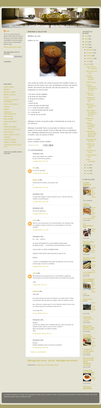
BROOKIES (93, 230)
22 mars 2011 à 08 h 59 (40, 347)
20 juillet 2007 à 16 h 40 (40, 266)
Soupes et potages (10, 139)
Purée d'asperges (90, 160)
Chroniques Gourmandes (87, 335)
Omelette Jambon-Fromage (90, 77)
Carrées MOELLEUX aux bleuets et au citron (91, 87)
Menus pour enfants (10, 121)
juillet (88, 64)
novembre (90, 53)
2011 (87, 36)
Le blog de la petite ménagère (88, 371)
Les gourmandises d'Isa (88, 225)
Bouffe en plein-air (10, 94)
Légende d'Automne (87, 205)
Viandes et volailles (10, 142)
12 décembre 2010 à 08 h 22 (42, 333)
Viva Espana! (87, 365)
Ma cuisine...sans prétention (89, 258)
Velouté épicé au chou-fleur (88, 319)
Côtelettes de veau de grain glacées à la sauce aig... (91, 134)
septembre (90, 58)
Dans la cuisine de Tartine (88, 242)
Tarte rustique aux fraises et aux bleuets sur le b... (91, 113)
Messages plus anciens (67, 360)
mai (88, 168)
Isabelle (35, 291)
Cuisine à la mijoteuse (11, 104)
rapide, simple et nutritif (11, 134)
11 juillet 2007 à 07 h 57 (40, 161)
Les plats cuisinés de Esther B (87, 184)
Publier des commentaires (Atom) (48, 365)
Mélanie (35, 180)
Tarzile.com (87, 317)
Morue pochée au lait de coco (93, 248)
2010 (87, 39)
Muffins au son (91, 82)
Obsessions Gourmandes (87, 387)
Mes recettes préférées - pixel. (89, 327)
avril (88, 170)
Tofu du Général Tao (93, 376)
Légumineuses (8, 116)
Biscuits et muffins (10, 92)
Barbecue (7, 89)
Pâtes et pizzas (9, 132)
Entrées (6, 109)
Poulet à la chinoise (89, 94)
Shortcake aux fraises (91, 151)
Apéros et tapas (9, 87)
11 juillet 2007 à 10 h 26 (40, 187)
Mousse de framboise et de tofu (91, 105)
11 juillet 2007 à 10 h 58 (40, 201)
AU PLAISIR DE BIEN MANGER (88, 280)
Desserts (7, 107)
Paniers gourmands (10, 126)
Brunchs (6, 97)
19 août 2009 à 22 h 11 (40, 313)
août (88, 61)
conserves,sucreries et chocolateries (11, 100)
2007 (87, 47)
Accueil (51, 360)
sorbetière (7, 137)
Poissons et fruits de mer (12, 129)
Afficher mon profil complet (12, 47)
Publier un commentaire (38, 352)
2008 (87, 44)
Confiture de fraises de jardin (90, 145)
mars (88, 173)
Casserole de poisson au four (90, 99)
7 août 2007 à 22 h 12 (40, 285)
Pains (5, 124)
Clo (34, 168)
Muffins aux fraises (90, 119)
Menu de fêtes (8, 119)
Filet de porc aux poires (91, 72)
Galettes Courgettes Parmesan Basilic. (90, 125)
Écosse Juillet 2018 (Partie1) (93, 307)
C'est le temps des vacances (91, 67)
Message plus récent (37, 360)
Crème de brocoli (88, 329)
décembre (90, 50)
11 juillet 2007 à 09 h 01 (40, 173)
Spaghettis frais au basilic (91, 140)
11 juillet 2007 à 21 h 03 (40, 230)
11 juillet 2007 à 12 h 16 (40, 214)
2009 (87, 42)
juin (88, 165)
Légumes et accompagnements (10, 112)
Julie (34, 220)
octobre (89, 55)
